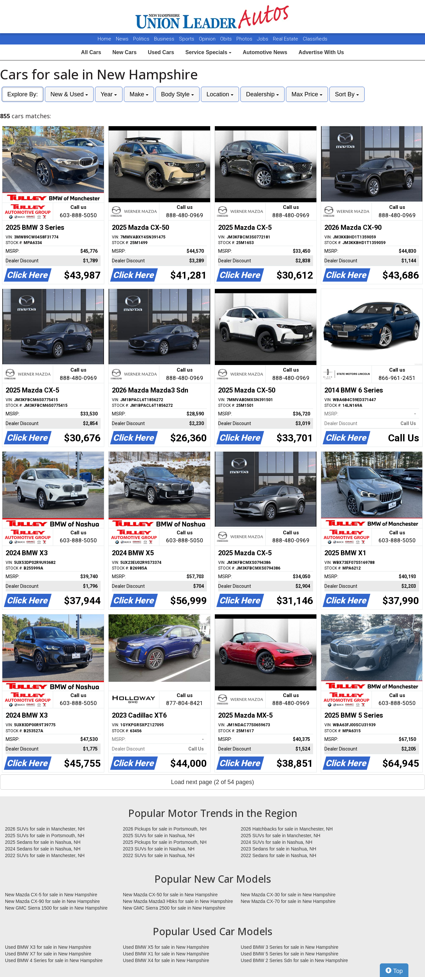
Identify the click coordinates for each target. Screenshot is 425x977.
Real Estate (286, 39)
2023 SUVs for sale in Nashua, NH (159, 848)
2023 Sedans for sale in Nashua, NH (278, 848)
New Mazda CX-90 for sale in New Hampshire (52, 901)
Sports (187, 39)
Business (165, 39)
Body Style (177, 94)
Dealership (262, 94)
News (122, 39)
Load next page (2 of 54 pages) (212, 782)
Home (104, 39)
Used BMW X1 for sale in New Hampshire (166, 953)
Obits (226, 39)
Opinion (208, 39)
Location (220, 94)
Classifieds (315, 39)
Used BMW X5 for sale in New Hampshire (166, 947)
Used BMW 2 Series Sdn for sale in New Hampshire (294, 960)
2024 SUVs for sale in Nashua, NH (276, 842)
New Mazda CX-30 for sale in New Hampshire (288, 894)
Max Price (307, 94)
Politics (141, 39)
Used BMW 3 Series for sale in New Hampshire (289, 947)
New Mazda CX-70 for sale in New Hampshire (288, 901)
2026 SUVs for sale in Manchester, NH (45, 829)
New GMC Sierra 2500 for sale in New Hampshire (174, 908)
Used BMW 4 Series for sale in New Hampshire (54, 960)
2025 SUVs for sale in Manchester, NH (280, 835)
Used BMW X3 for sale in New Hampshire (48, 947)
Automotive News (265, 52)
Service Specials (208, 52)
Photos (245, 39)
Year (109, 94)
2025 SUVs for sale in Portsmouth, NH (44, 835)
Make (138, 94)
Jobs (263, 39)
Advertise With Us (321, 52)
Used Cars (161, 52)
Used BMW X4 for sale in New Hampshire (166, 960)
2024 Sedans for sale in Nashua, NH (42, 848)
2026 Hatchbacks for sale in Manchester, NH (287, 829)
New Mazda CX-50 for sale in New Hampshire (170, 894)
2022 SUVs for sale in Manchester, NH (45, 855)
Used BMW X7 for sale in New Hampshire (48, 953)
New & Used (69, 94)
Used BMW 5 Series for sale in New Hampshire (289, 953)
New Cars (124, 52)
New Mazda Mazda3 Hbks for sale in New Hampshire (178, 901)
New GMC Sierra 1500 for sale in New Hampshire (56, 908)
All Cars (91, 52)
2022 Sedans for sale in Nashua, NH (278, 855)
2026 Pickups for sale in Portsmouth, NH (165, 829)
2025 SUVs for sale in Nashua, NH (159, 835)
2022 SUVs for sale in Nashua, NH (159, 855)
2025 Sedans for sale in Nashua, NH (42, 842)
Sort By (347, 94)
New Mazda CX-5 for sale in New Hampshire (51, 894)
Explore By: (22, 94)
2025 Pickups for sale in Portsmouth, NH (165, 842)
